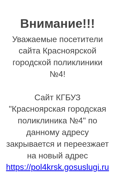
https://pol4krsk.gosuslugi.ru (57, 167)
